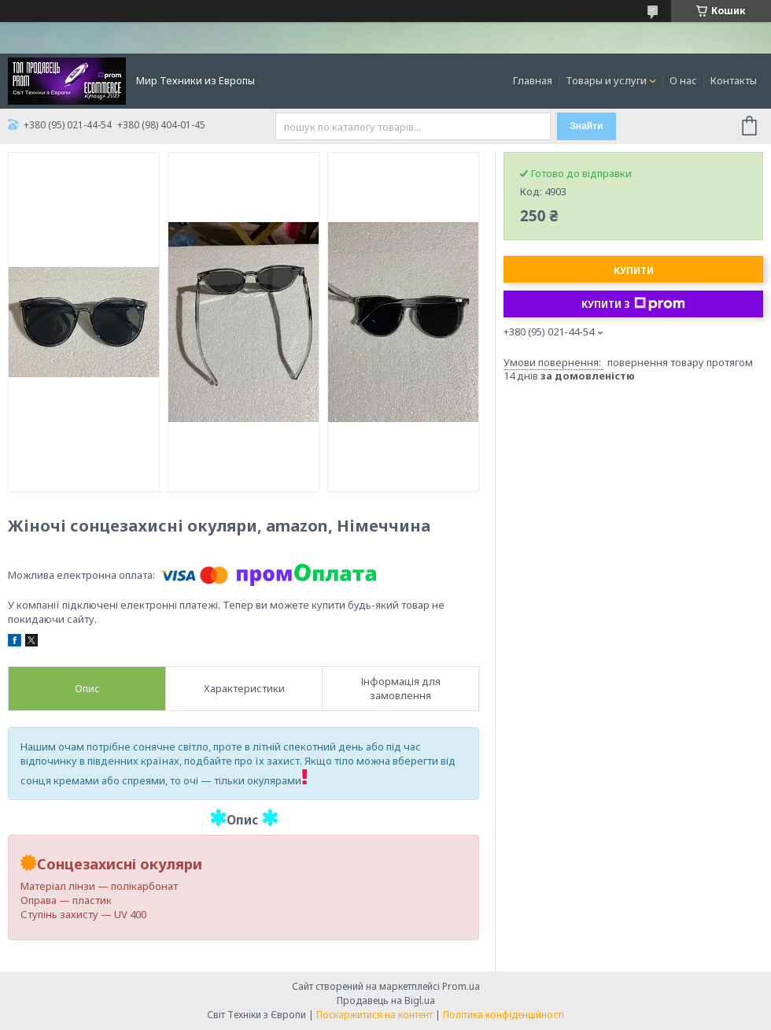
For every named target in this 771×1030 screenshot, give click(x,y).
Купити (634, 270)
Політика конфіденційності (503, 1014)
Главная (532, 80)
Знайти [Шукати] (586, 126)
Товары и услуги (606, 80)
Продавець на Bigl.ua (386, 1000)
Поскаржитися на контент (374, 1014)
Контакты (733, 80)
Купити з (633, 304)
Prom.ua (461, 986)
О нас (683, 80)
